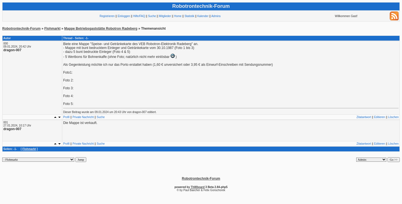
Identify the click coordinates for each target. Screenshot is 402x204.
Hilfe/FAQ (139, 16)
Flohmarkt (52, 29)
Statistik (189, 16)
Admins (216, 16)
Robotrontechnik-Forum (21, 29)
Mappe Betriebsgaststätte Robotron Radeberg (100, 29)
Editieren (379, 117)
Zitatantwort (363, 117)
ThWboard (197, 187)
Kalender (203, 16)
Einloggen (124, 16)
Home (177, 16)
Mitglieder (165, 16)
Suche (152, 16)
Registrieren (107, 16)
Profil (66, 117)
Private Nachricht (83, 117)
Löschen (393, 117)
